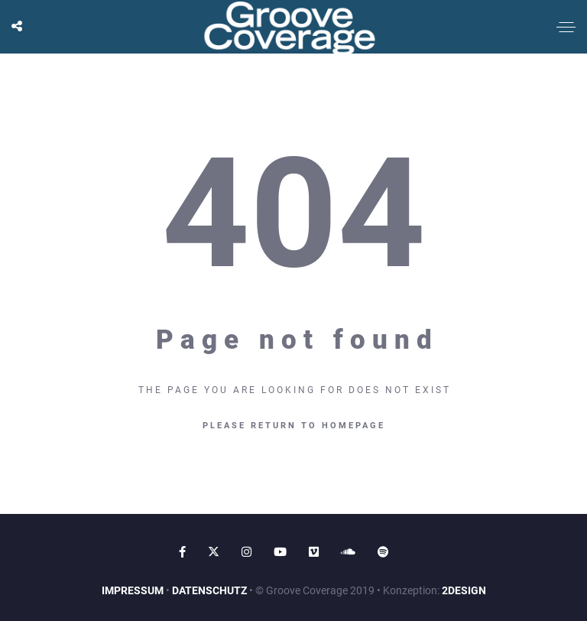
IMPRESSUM (133, 590)
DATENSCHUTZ (209, 590)
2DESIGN (464, 590)
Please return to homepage (294, 426)
